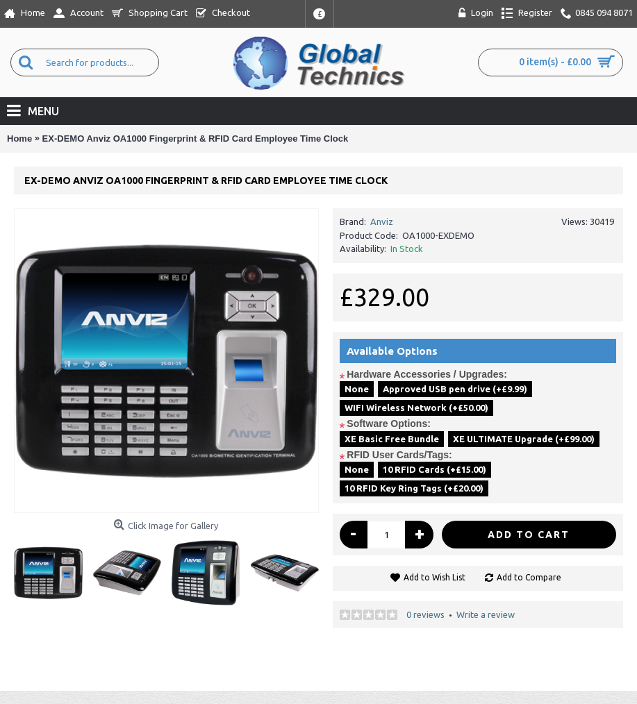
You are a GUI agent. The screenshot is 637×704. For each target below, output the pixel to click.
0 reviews (425, 614)
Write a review (485, 614)
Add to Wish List (434, 577)
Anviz (381, 221)
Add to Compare (529, 577)
